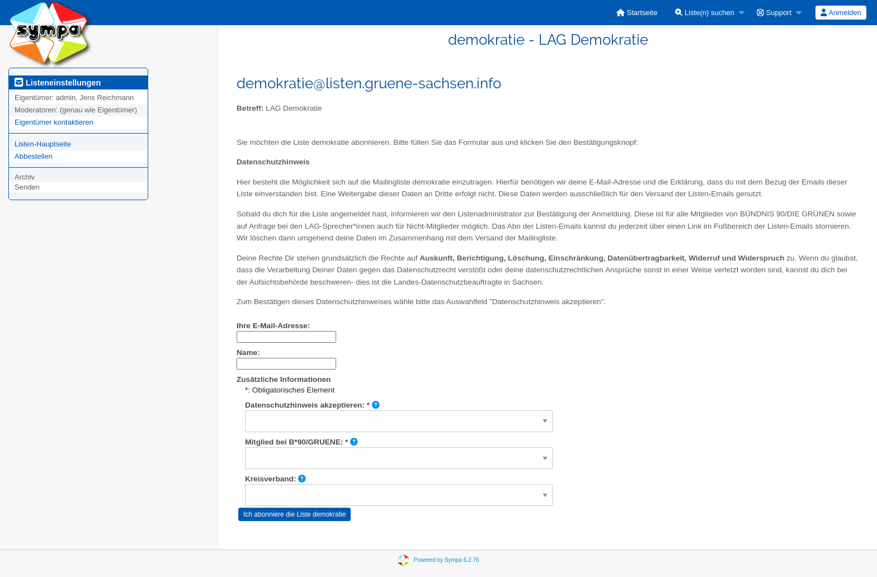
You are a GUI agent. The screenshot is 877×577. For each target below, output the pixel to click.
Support (774, 12)
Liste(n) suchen (704, 12)
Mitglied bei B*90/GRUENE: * (301, 442)
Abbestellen (34, 156)
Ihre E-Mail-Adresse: (273, 325)
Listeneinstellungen (58, 82)
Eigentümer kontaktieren (54, 122)
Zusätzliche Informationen (284, 379)
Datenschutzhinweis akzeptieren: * (312, 405)
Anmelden (841, 12)
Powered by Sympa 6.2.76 (446, 560)
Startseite (637, 12)
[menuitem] (637, 12)
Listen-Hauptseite (43, 144)
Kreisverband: (275, 479)
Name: (248, 352)
